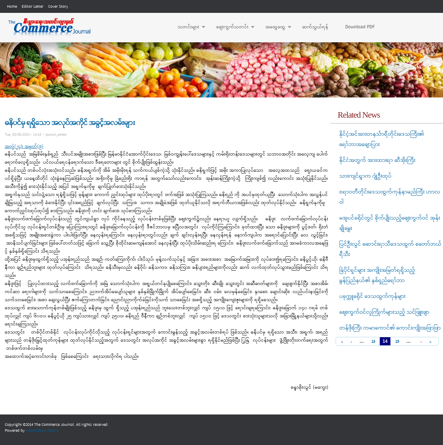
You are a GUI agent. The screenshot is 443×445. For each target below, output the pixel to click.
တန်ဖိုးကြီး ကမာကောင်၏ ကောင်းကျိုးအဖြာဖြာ (390, 328)
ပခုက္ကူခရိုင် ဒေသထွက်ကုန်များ (372, 296)
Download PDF (360, 27)
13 (373, 341)
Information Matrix (42, 430)
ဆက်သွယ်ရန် (315, 27)
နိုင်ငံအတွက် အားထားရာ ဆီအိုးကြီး (377, 160)
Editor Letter (32, 6)
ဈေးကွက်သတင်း (231, 27)
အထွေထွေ (274, 27)
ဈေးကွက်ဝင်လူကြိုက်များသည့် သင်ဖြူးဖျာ (384, 312)
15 (397, 341)
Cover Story (58, 6)
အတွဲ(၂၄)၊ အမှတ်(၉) (24, 146)
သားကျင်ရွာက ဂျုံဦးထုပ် (365, 176)
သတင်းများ (187, 27)
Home (12, 6)
